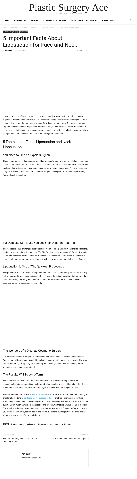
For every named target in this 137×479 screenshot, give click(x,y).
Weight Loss (108, 20)
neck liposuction (38, 394)
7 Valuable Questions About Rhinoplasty (71, 438)
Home (8, 20)
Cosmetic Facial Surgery (27, 20)
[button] (131, 20)
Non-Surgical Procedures (85, 20)
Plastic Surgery (54, 424)
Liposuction (34, 28)
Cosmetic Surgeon (17, 424)
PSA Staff (8, 50)
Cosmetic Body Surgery (55, 20)
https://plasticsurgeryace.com (31, 458)
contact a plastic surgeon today (38, 398)
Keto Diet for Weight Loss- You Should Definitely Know (20, 440)
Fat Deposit (30, 424)
